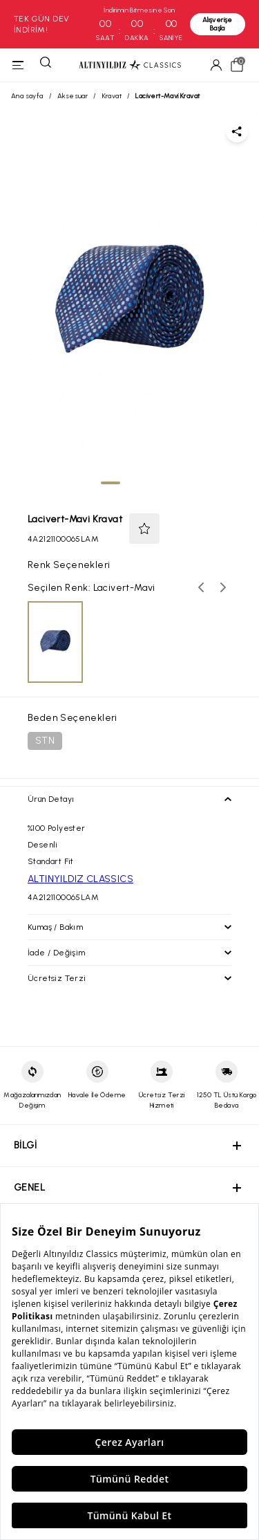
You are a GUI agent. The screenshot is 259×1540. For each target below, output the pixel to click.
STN (45, 740)
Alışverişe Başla (217, 24)
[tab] (110, 483)
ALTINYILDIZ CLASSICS (80, 879)
